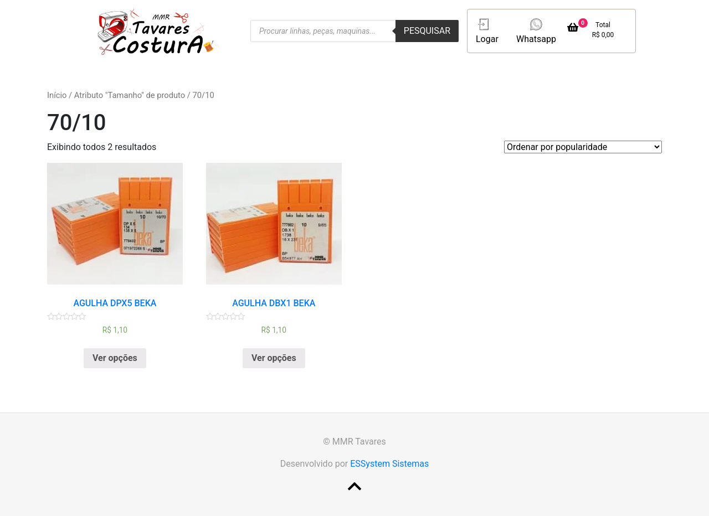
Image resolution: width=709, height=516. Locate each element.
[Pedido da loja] (583, 147)
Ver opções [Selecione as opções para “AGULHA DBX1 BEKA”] (273, 358)
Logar (487, 30)
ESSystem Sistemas (389, 463)
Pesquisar (427, 30)
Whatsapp (536, 30)
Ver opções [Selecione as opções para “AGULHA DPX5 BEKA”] (115, 358)
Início (56, 95)
